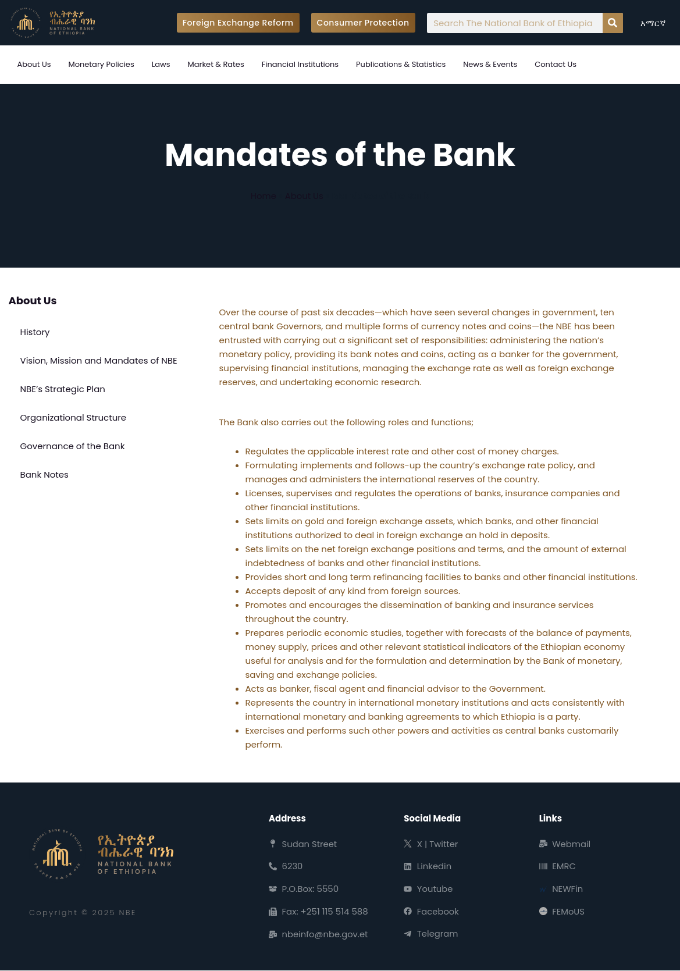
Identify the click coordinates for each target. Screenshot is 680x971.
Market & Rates (216, 64)
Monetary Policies (101, 64)
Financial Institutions (300, 64)
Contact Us (555, 64)
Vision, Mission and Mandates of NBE (98, 360)
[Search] (613, 23)
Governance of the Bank (72, 446)
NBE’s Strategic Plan (62, 389)
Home (263, 196)
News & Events (490, 64)
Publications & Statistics (401, 64)
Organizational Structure (73, 417)
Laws (161, 64)
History (35, 332)
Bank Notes (44, 474)
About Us (34, 64)
